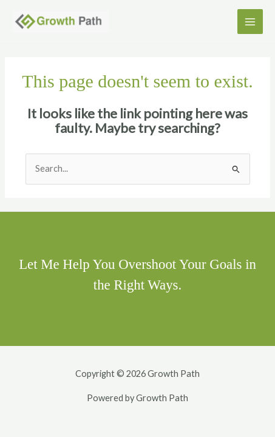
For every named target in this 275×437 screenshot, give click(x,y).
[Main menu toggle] (250, 22)
